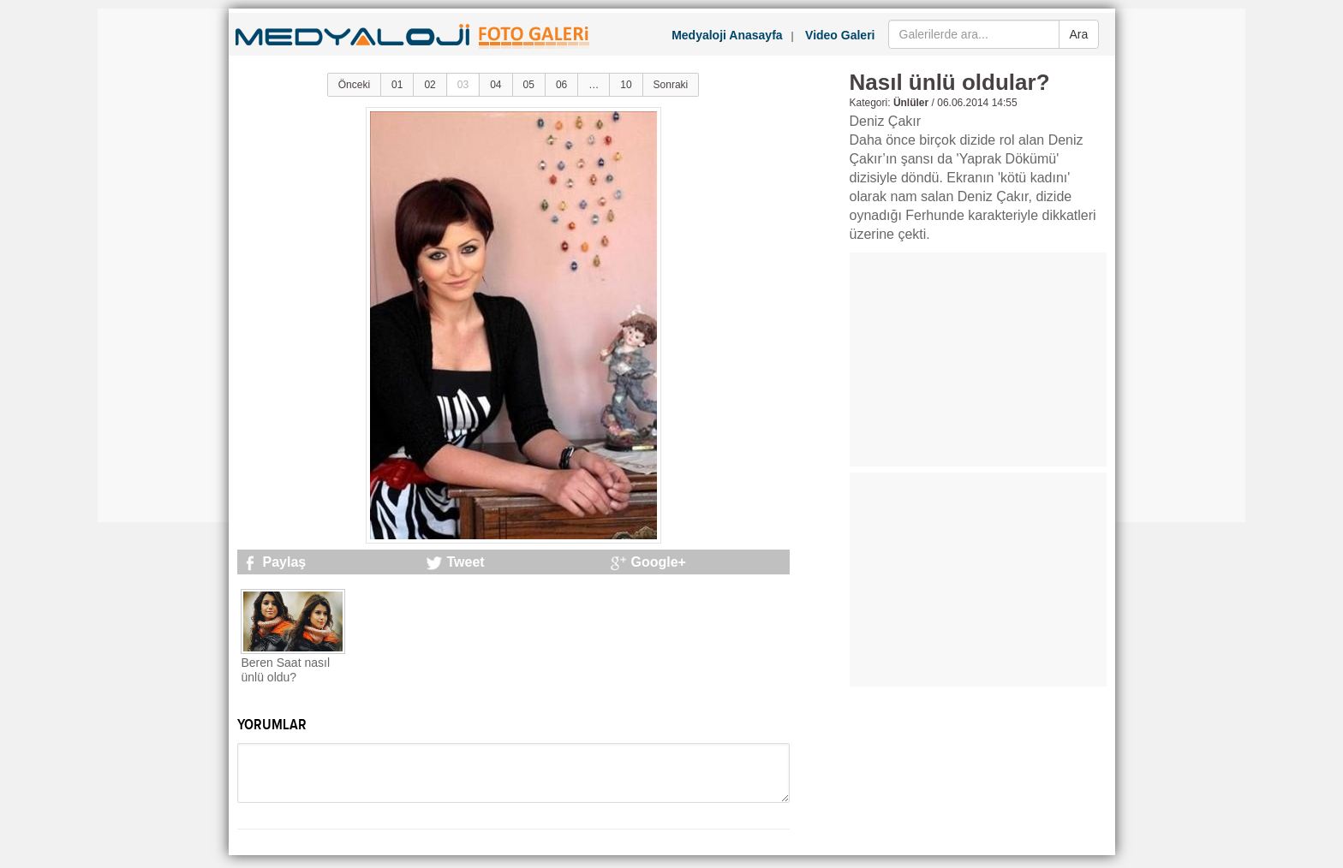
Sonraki (671, 85)
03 (463, 85)
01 (397, 85)
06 (561, 85)
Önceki (354, 85)
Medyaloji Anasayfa (727, 35)
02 (429, 85)
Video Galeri (839, 35)
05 (528, 85)
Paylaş (285, 562)
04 (495, 85)
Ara (1079, 34)
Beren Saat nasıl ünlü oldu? (286, 670)
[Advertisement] (166, 265)
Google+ (658, 562)
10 (625, 85)
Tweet (466, 562)
